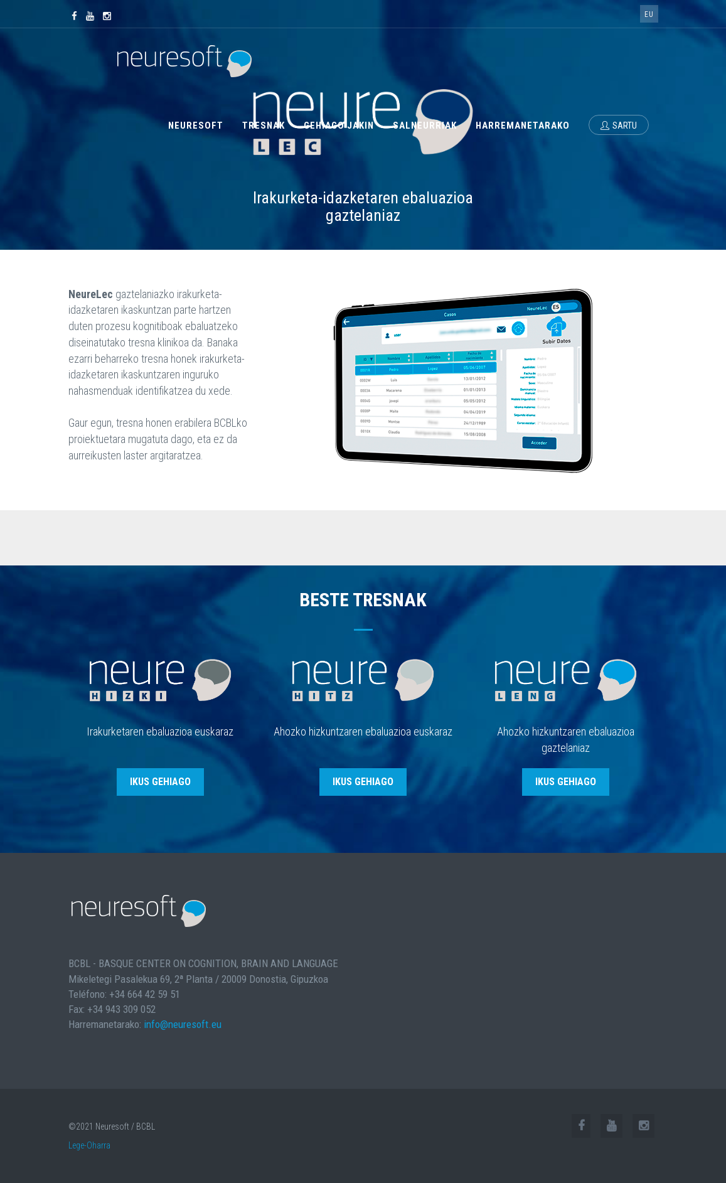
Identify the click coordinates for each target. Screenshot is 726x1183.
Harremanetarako (523, 125)
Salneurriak (425, 125)
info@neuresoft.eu (183, 1024)
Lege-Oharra (89, 1145)
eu (649, 14)
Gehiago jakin (339, 125)
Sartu (619, 125)
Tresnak (263, 125)
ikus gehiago (160, 782)
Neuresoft (195, 125)
